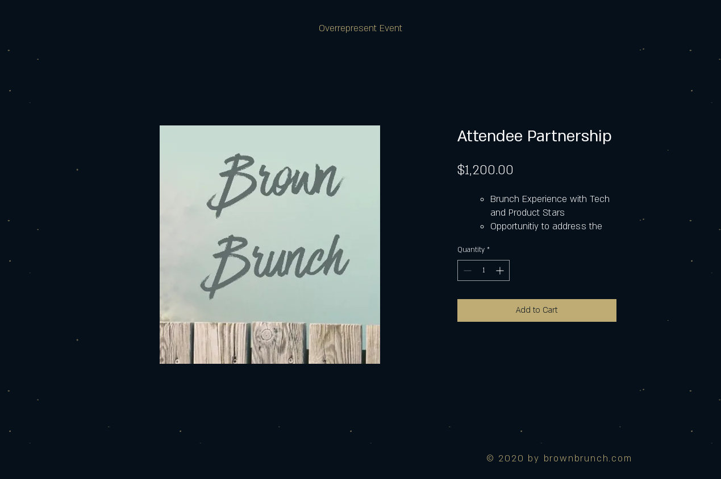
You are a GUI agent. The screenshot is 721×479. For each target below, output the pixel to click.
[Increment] (501, 270)
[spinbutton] (483, 270)
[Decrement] (466, 270)
